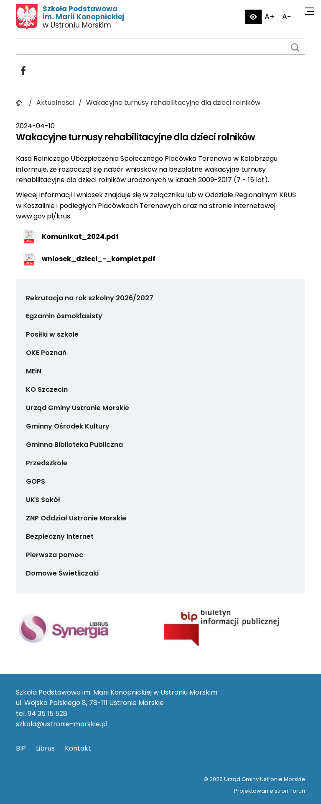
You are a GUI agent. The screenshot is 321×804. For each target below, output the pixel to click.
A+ (270, 17)
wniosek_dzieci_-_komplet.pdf (98, 259)
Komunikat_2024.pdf (80, 236)
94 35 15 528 (47, 713)
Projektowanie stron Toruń (269, 791)
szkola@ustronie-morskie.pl (61, 724)
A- (286, 17)
